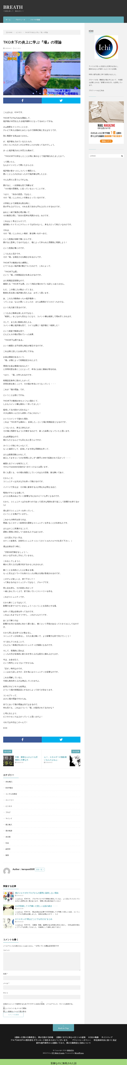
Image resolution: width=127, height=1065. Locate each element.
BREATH (13, 7)
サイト (5, 993)
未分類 (8, 837)
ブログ (8, 812)
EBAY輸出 (9, 788)
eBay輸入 (9, 782)
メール (6, 983)
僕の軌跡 (9, 831)
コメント (6, 950)
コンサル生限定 (11, 794)
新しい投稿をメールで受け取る (14, 1011)
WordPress (79, 1053)
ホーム (8, 20)
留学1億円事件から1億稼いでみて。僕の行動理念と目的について (63, 1043)
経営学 (8, 849)
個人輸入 (9, 825)
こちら (102, 90)
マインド (9, 818)
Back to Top (63, 1028)
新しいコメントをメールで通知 (14, 1008)
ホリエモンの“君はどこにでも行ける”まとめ (33, 919)
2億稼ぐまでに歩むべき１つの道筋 (70, 1037)
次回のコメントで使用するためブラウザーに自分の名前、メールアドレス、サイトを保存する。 (38, 1004)
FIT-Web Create (58, 1053)
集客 (7, 855)
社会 (7, 843)
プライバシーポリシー (81, 1040)
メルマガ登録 (35, 20)
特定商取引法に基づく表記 (105, 1040)
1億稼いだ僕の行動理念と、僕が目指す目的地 (34, 1037)
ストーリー (10, 800)
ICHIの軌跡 (93, 1037)
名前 (5, 974)
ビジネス (18, 48)
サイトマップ (106, 1037)
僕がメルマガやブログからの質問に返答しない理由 (36, 893)
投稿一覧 (39, 869)
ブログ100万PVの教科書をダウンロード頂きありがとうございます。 (39, 1040)
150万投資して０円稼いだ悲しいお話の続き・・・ (36, 906)
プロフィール (20, 20)
